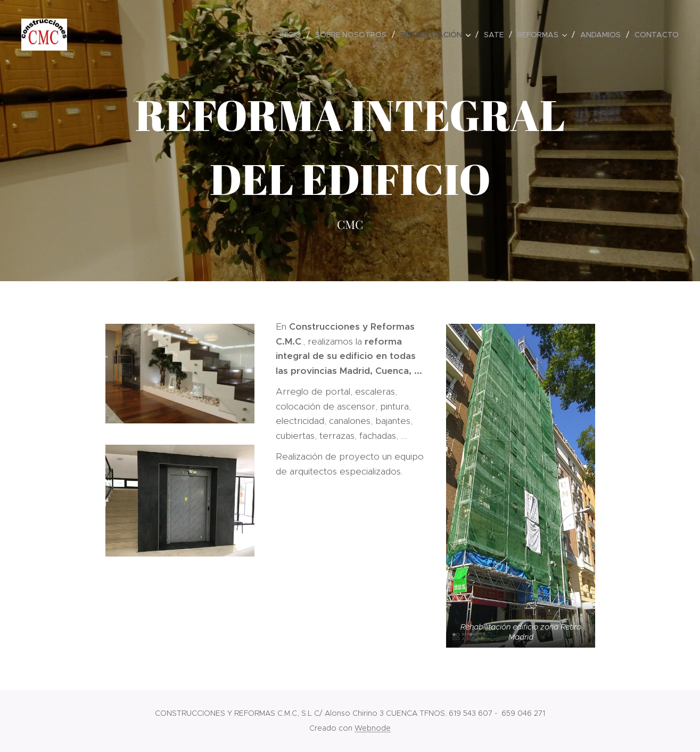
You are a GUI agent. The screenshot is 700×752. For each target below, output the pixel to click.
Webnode (373, 728)
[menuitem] (293, 34)
